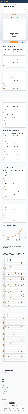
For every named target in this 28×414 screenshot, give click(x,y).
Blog (3, 379)
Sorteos (3, 377)
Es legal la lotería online (5, 389)
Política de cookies (5, 397)
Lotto (20, 4)
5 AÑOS (22, 42)
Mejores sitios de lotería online (7, 370)
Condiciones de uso (5, 395)
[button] (27, 1)
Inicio (14, 4)
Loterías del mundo (5, 372)
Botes (3, 374)
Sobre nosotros (4, 391)
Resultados (17, 4)
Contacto (3, 393)
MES (5, 42)
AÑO (13, 42)
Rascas (3, 381)
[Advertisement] (14, 26)
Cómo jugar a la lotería (5, 387)
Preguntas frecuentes (5, 385)
